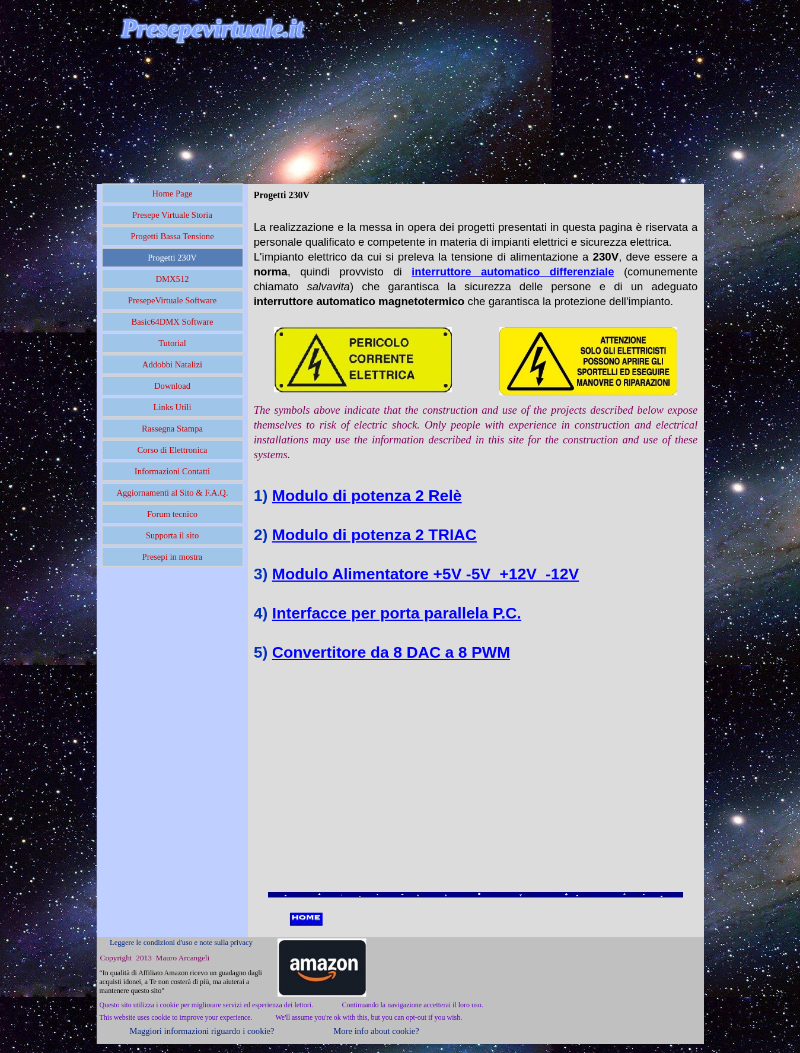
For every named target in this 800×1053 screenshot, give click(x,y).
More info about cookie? (376, 1031)
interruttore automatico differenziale (513, 271)
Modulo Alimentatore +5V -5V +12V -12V (425, 574)
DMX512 (172, 279)
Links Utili (173, 407)
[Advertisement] (235, 112)
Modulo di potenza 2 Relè (367, 496)
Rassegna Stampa (172, 428)
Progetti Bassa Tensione (171, 236)
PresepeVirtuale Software (172, 300)
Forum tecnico (172, 514)
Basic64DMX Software (172, 321)
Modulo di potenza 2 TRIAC (374, 535)
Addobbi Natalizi (172, 364)
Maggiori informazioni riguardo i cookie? (201, 1031)
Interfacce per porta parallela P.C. (396, 613)
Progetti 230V (172, 257)
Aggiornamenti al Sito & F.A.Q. (172, 492)
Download (172, 386)
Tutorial (172, 343)
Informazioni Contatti (172, 471)
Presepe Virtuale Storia (172, 215)
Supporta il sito (172, 535)
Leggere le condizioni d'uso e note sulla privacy (181, 942)
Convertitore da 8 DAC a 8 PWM (391, 652)
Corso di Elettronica (172, 450)
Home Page (172, 193)
